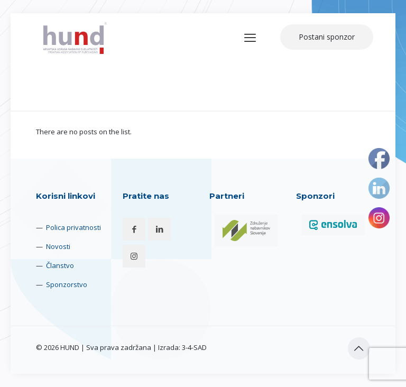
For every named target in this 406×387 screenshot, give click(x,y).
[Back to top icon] (359, 348)
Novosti (58, 246)
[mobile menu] (250, 37)
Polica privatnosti (73, 227)
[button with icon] (134, 229)
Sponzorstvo (66, 284)
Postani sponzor (327, 37)
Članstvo (60, 265)
